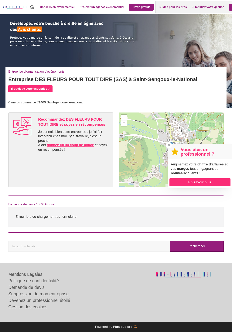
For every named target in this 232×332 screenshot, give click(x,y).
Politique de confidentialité (33, 280)
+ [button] (124, 117)
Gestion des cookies (27, 306)
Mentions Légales (25, 274)
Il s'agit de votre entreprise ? (30, 88)
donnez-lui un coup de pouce (70, 145)
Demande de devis (26, 287)
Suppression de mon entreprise (38, 293)
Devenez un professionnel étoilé (39, 300)
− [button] (124, 123)
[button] (57, 7)
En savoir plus (199, 182)
